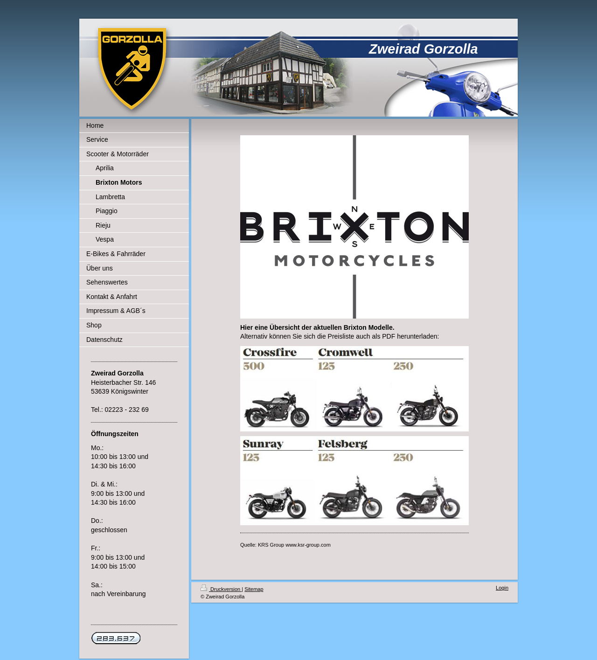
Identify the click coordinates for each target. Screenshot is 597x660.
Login (502, 588)
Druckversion (221, 589)
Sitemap (253, 589)
